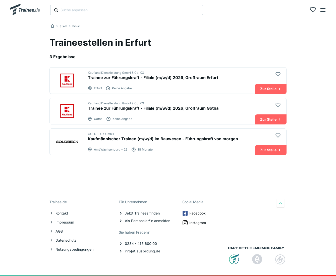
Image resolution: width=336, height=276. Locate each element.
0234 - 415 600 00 (141, 243)
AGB (59, 231)
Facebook (194, 213)
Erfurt (76, 26)
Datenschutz (66, 240)
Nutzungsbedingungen (74, 249)
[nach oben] (280, 203)
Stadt (63, 26)
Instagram (194, 222)
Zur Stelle (271, 89)
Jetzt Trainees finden (142, 213)
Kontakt (61, 213)
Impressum (64, 222)
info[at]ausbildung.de (142, 251)
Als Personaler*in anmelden (147, 221)
